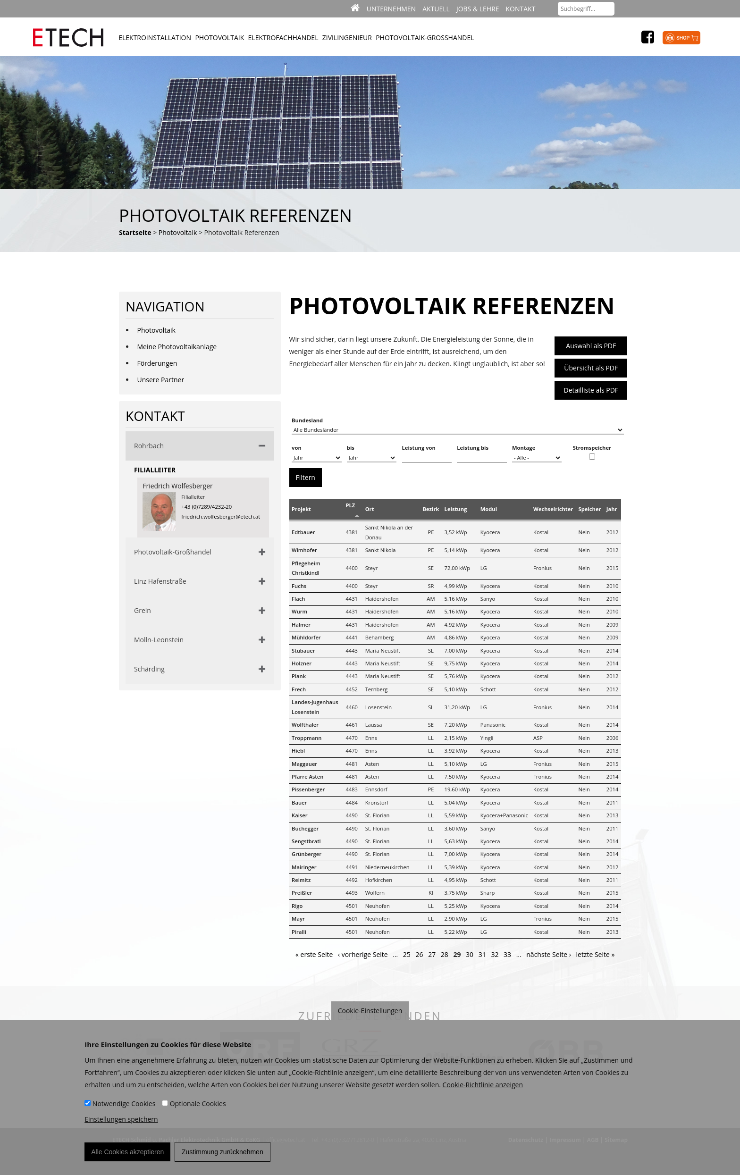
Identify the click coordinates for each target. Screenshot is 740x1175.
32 (494, 954)
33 (507, 954)
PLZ (350, 505)
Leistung (456, 508)
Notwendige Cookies (124, 1107)
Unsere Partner (161, 379)
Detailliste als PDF (591, 390)
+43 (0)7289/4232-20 (206, 506)
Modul (488, 508)
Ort (369, 508)
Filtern (305, 477)
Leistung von (419, 447)
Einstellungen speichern (121, 1123)
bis (350, 447)
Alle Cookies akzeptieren (127, 1156)
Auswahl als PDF (591, 345)
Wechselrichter (553, 508)
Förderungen (157, 363)
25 (407, 954)
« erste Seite (314, 954)
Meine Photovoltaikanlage (177, 346)
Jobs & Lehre (477, 8)
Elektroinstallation (154, 37)
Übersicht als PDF (591, 367)
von (297, 447)
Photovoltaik (219, 37)
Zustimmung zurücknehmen (222, 1156)
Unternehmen (391, 8)
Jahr (611, 508)
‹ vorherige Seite (363, 954)
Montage (523, 447)
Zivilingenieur (347, 37)
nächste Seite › (548, 954)
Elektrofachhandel (283, 37)
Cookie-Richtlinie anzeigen (483, 1088)
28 (444, 954)
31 (482, 954)
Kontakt (521, 8)
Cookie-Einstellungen (370, 1014)
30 (469, 954)
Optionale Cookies (198, 1107)
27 (432, 954)
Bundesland (307, 420)
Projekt (301, 508)
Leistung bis (472, 447)
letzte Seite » (595, 954)
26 (419, 954)
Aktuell (436, 8)
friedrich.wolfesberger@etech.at (220, 516)
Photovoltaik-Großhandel (425, 37)
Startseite (135, 232)
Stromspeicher (592, 447)
